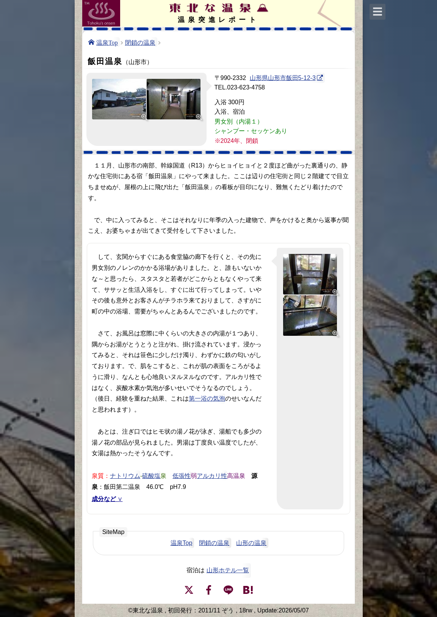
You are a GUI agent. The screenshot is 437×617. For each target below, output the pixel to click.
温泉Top (107, 42)
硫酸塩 (151, 475)
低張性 (181, 475)
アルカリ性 (212, 475)
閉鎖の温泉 (140, 42)
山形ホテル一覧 (228, 570)
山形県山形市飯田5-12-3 (283, 78)
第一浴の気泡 (207, 398)
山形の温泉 (251, 543)
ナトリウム (125, 475)
